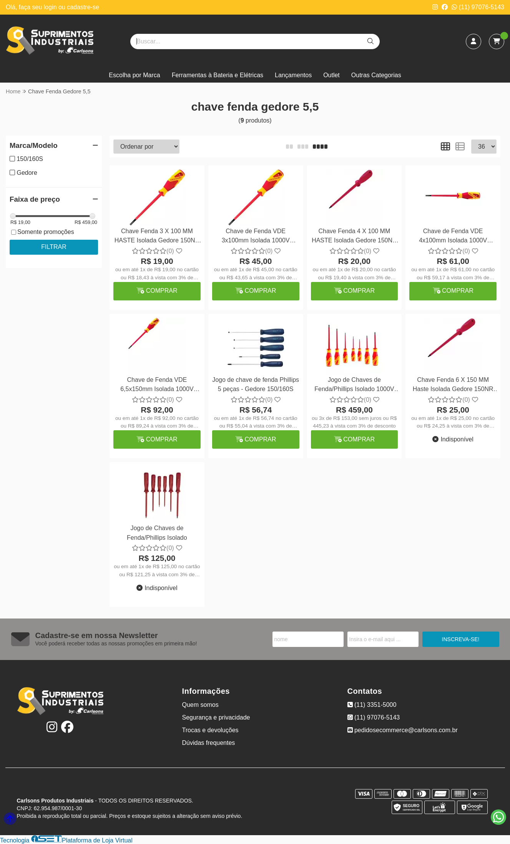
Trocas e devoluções (210, 730)
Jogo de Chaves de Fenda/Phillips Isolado (157, 533)
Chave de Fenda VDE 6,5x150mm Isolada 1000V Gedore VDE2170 (156, 385)
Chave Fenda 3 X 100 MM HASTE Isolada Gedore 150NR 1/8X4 (157, 237)
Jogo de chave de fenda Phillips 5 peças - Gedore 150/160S (255, 384)
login (51, 7)
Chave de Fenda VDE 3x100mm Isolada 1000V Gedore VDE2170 (256, 237)
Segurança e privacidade (216, 717)
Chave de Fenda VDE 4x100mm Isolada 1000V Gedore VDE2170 (453, 237)
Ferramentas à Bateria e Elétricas (217, 75)
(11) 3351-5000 (372, 704)
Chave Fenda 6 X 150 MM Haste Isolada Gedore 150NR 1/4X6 (453, 385)
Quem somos (200, 704)
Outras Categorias (376, 75)
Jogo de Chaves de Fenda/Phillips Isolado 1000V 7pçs (354, 385)
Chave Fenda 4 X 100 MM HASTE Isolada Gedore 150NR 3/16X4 (354, 237)
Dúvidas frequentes (208, 743)
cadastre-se (83, 7)
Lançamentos (293, 75)
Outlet (331, 75)
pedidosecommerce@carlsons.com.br (402, 730)
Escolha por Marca (134, 75)
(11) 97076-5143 (478, 7)
